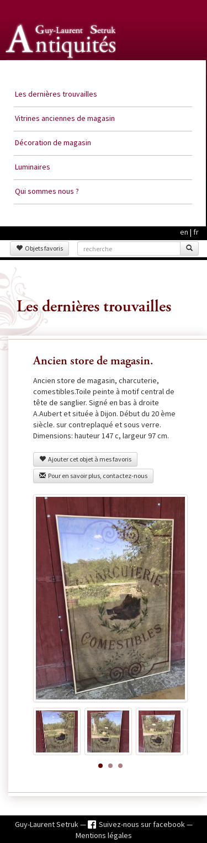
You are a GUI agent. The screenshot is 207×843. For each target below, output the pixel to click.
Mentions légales (104, 835)
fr (196, 232)
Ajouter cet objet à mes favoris (85, 459)
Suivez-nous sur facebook (143, 824)
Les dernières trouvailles (56, 94)
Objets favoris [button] (39, 248)
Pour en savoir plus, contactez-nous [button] (93, 475)
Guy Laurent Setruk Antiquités (62, 71)
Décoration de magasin (53, 142)
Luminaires (32, 167)
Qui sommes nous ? (47, 191)
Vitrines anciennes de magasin (65, 118)
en (184, 232)
